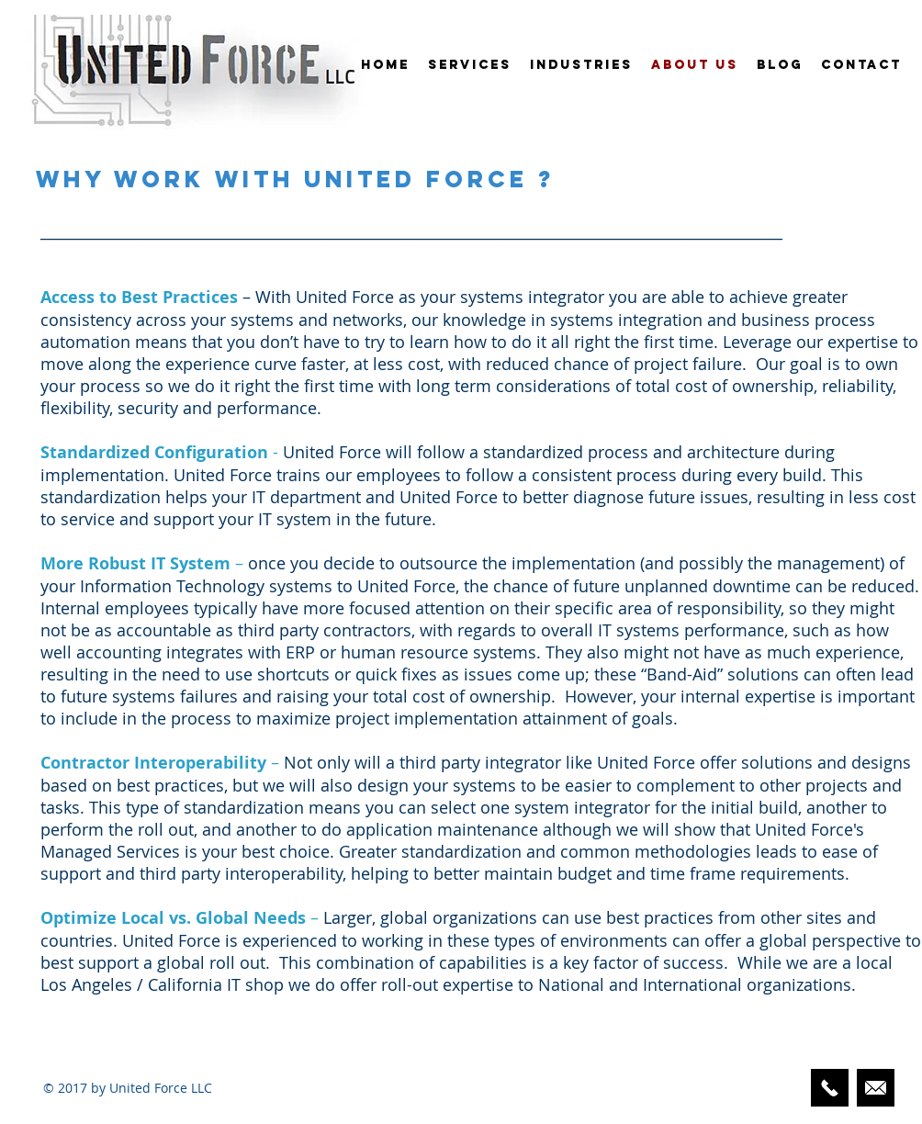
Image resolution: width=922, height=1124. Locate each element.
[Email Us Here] (875, 1088)
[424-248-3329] (830, 1088)
